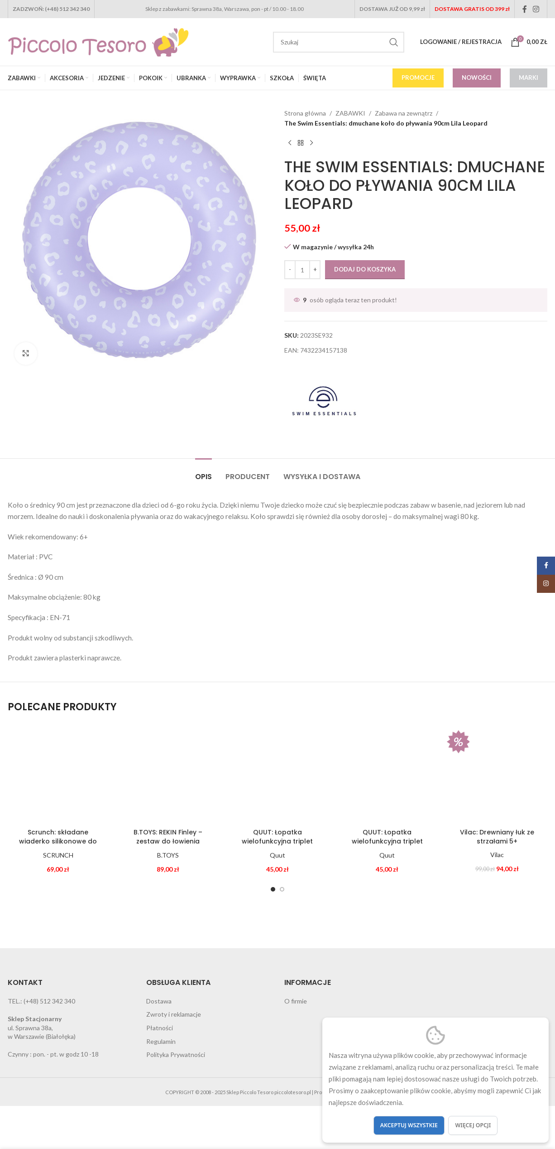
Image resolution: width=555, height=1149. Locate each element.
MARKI (528, 77)
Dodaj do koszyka (365, 269)
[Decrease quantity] (290, 269)
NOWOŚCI (477, 77)
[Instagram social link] (536, 9)
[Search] (338, 42)
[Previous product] (289, 143)
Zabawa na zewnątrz (403, 113)
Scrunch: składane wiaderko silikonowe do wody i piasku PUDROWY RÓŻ (58, 845)
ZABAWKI (350, 113)
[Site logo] (98, 41)
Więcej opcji (473, 1125)
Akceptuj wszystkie (409, 1125)
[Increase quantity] (315, 269)
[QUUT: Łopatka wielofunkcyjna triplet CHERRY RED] (387, 773)
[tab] (203, 472)
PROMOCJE (418, 77)
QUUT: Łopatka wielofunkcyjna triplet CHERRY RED (387, 841)
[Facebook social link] (524, 9)
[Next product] (311, 143)
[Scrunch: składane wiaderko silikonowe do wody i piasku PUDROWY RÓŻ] (58, 773)
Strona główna (305, 113)
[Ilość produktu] (302, 269)
